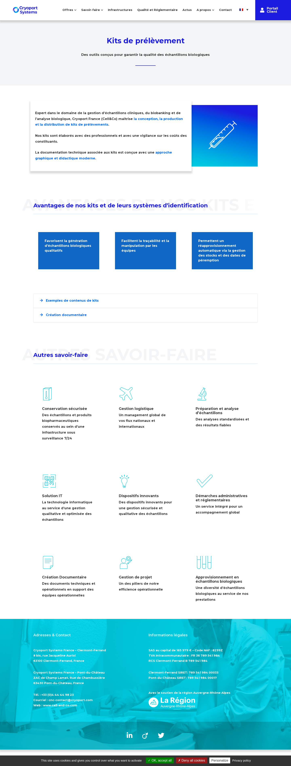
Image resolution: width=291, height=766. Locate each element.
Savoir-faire (90, 10)
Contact (225, 10)
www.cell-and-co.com (60, 705)
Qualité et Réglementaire (157, 10)
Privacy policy (241, 760)
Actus (187, 10)
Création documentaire (63, 315)
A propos (204, 10)
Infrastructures (120, 10)
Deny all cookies (191, 760)
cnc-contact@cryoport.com (70, 700)
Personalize (219, 760)
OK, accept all (160, 760)
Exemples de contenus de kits (69, 300)
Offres (67, 10)
